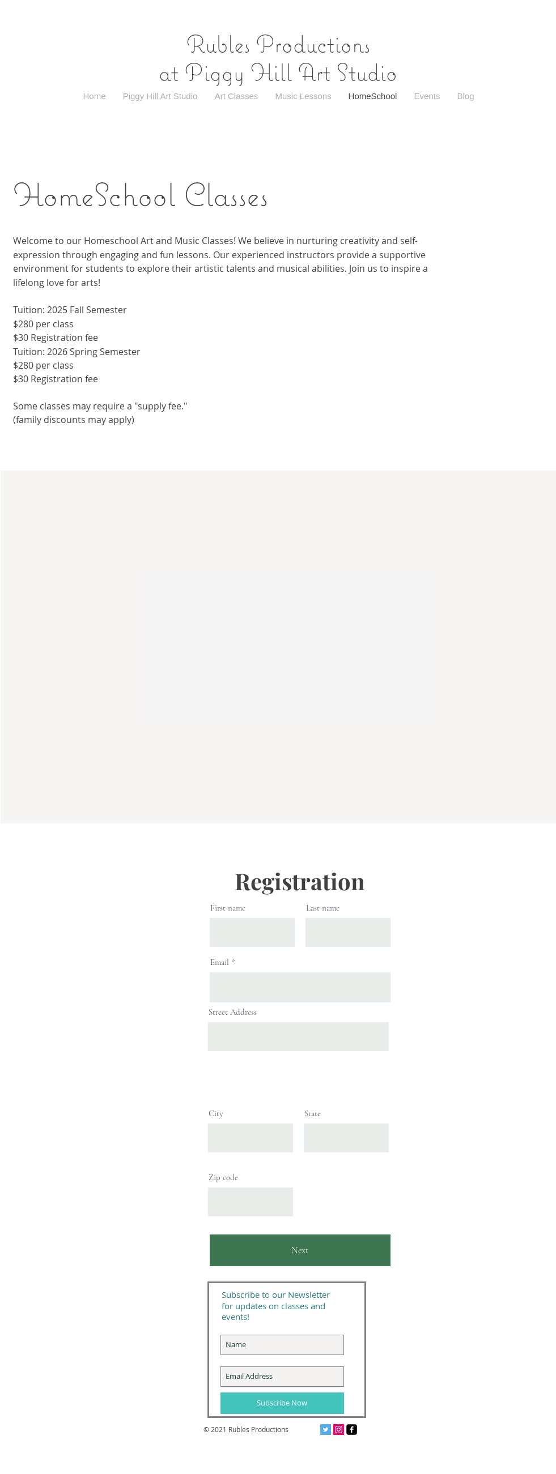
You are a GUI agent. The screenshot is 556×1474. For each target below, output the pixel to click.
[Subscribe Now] (282, 1403)
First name (227, 908)
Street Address (233, 1012)
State (312, 1113)
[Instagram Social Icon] (338, 1429)
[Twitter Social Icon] (325, 1429)
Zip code (223, 1177)
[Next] (300, 1250)
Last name (322, 908)
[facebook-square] (351, 1429)
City (216, 1113)
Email (219, 962)
